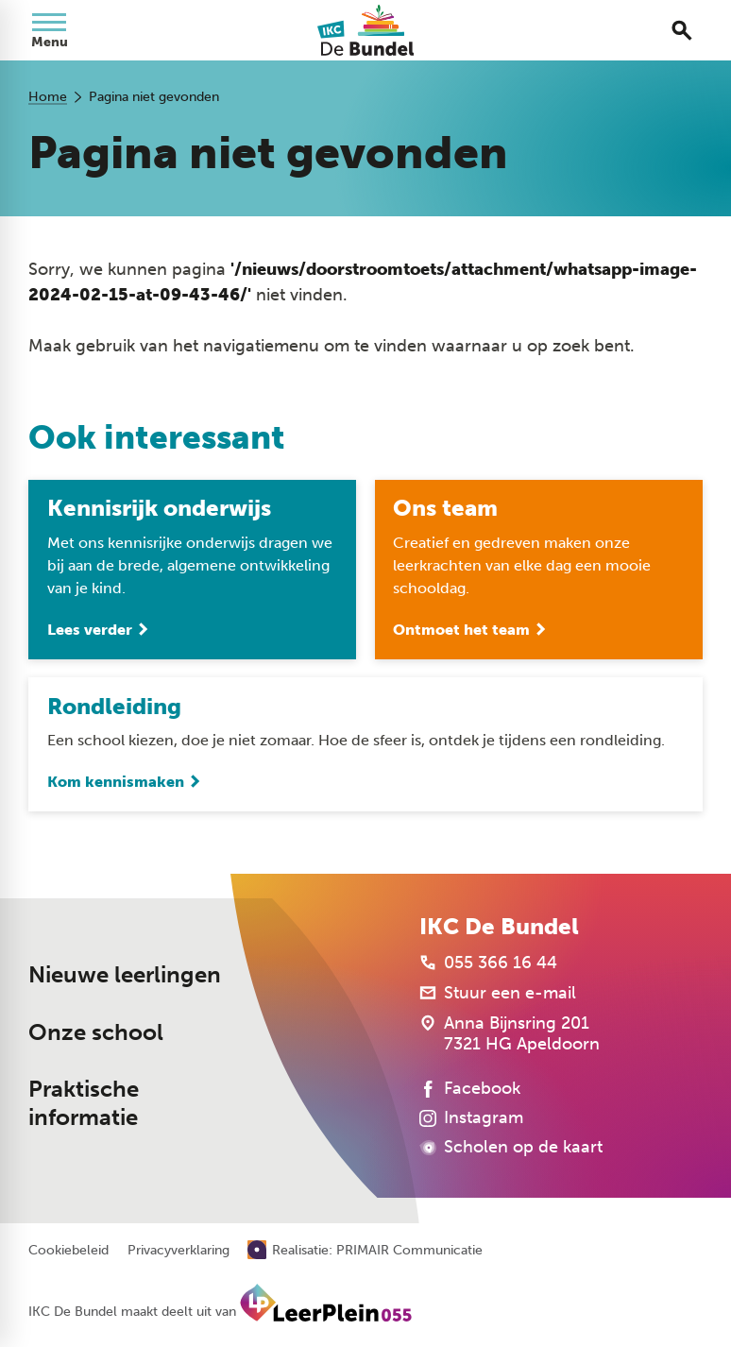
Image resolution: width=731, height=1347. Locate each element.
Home (47, 97)
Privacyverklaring (179, 1250)
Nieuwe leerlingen (124, 975)
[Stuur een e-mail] (497, 992)
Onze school (95, 1032)
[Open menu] (49, 30)
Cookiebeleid (68, 1250)
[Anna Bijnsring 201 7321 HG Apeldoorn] (509, 1033)
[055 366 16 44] (488, 962)
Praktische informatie (83, 1104)
